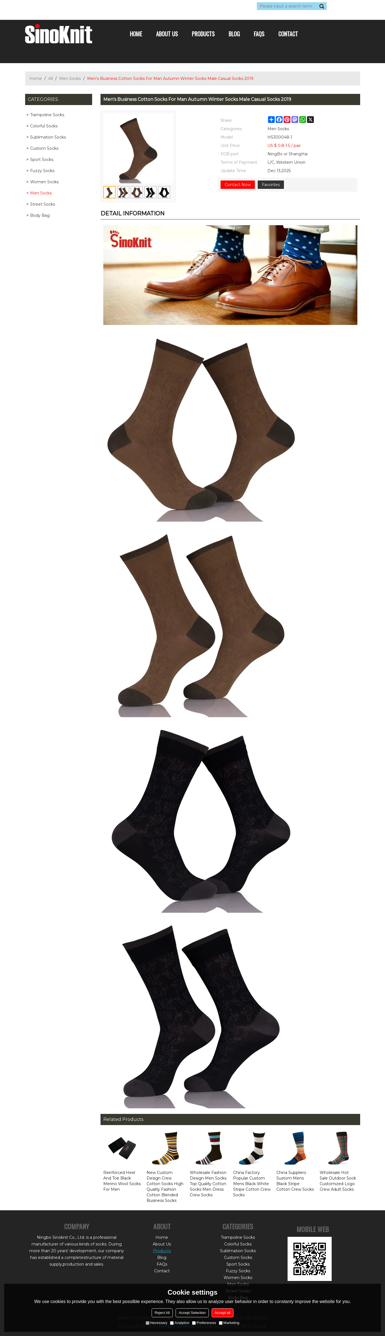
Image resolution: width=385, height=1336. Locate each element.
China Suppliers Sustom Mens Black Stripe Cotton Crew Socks (295, 1181)
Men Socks (70, 78)
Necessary (156, 1323)
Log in (59, 6)
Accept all (222, 1313)
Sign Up (76, 6)
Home (136, 34)
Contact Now (238, 184)
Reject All (162, 1313)
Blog (234, 34)
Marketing (229, 1323)
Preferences (204, 1323)
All (50, 78)
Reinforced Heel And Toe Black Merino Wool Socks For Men (122, 1181)
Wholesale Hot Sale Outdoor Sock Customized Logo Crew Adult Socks (338, 1181)
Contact (288, 34)
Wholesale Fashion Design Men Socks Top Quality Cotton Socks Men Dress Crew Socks (208, 1183)
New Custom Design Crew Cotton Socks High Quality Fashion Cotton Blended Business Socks (165, 1186)
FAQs (259, 34)
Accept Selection (192, 1313)
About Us (167, 34)
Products (203, 34)
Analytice (179, 1323)
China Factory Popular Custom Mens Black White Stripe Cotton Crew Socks (252, 1183)
